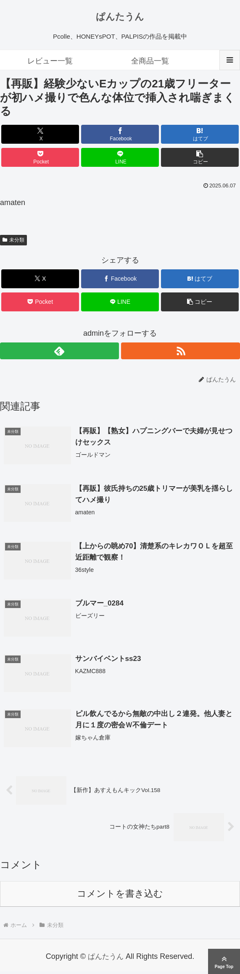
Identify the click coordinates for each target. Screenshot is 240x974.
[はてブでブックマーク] (200, 134)
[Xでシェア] (40, 134)
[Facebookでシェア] (120, 134)
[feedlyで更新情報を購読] (59, 350)
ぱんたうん (120, 16)
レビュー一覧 (50, 61)
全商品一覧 (150, 61)
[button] (200, 157)
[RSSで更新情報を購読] (180, 350)
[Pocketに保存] (40, 157)
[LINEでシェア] (120, 157)
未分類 (13, 240)
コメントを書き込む (120, 896)
